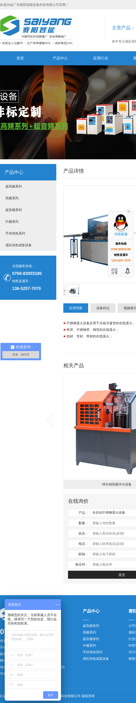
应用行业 (100, 58)
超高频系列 (13, 186)
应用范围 (75, 308)
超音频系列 (13, 210)
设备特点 (103, 308)
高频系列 (12, 198)
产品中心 (60, 58)
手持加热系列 (15, 233)
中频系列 (12, 221)
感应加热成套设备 (18, 245)
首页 (20, 58)
